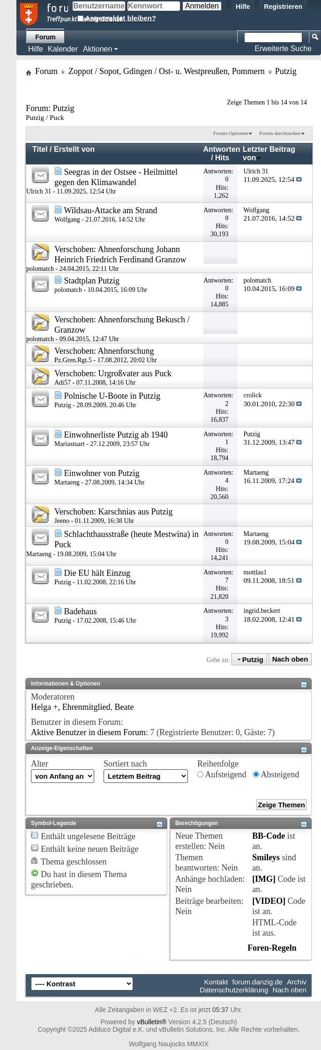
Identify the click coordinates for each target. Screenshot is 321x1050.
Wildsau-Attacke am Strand (110, 210)
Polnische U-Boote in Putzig (112, 396)
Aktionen (97, 49)
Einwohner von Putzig (102, 473)
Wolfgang (67, 219)
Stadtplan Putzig (92, 280)
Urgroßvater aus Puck (135, 373)
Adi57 (62, 382)
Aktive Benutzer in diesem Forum (88, 732)
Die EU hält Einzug (97, 573)
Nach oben (290, 659)
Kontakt (216, 982)
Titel (40, 149)
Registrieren (283, 6)
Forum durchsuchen (279, 133)
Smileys (266, 857)
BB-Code (268, 836)
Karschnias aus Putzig (135, 511)
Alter (39, 763)
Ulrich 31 (38, 191)
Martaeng (67, 482)
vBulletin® (151, 1022)
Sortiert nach (125, 763)
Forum (45, 37)
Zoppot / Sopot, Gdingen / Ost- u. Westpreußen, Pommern (166, 71)
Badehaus (80, 611)
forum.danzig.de (257, 982)
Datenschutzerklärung (234, 990)
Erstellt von (74, 149)
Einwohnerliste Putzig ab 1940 (116, 434)
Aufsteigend (221, 774)
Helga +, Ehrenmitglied (71, 707)
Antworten (221, 149)
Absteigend (276, 774)
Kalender (63, 49)
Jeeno (61, 520)
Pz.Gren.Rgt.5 (73, 360)
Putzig (62, 405)
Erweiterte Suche (283, 48)
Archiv (296, 982)
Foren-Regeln (272, 948)
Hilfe (243, 6)
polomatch (40, 268)
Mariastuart (69, 443)
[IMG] (264, 879)
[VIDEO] (268, 901)
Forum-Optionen (230, 133)
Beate (124, 707)
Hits (222, 158)
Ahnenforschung (125, 351)
